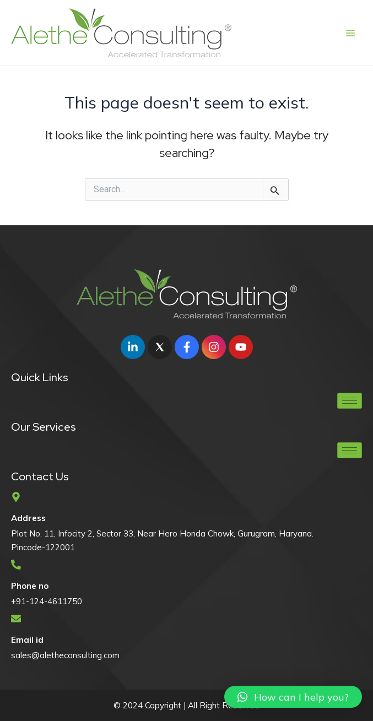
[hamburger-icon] (349, 401)
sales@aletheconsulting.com (65, 655)
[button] (293, 697)
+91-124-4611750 (46, 601)
